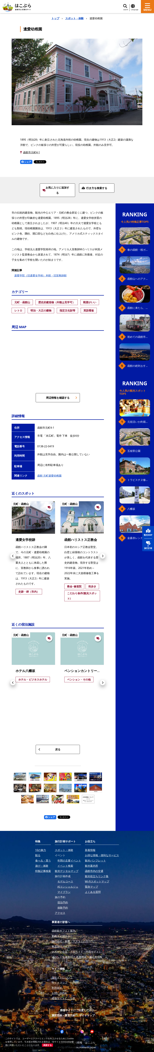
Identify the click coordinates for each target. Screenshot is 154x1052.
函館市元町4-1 (31, 152)
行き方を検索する (94, 188)
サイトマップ (87, 1015)
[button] (13, 556)
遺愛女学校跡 (25, 539)
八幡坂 (131, 509)
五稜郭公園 (133, 451)
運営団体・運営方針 (63, 1015)
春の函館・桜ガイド (138, 250)
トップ (55, 18)
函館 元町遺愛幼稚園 (49, 475)
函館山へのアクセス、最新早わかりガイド (138, 279)
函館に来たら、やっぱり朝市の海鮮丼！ (138, 308)
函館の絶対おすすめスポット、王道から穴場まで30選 (138, 366)
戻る (49, 749)
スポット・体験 (74, 18)
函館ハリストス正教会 (80, 539)
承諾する (47, 1045)
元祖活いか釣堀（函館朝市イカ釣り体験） (138, 422)
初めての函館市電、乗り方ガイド (138, 337)
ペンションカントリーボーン (85, 671)
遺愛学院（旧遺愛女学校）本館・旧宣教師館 (40, 275)
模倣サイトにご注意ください (77, 1010)
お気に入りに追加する (56, 190)
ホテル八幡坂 (25, 671)
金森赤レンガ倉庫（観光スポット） (138, 538)
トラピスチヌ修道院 (138, 480)
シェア (26, 161)
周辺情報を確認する (61, 397)
